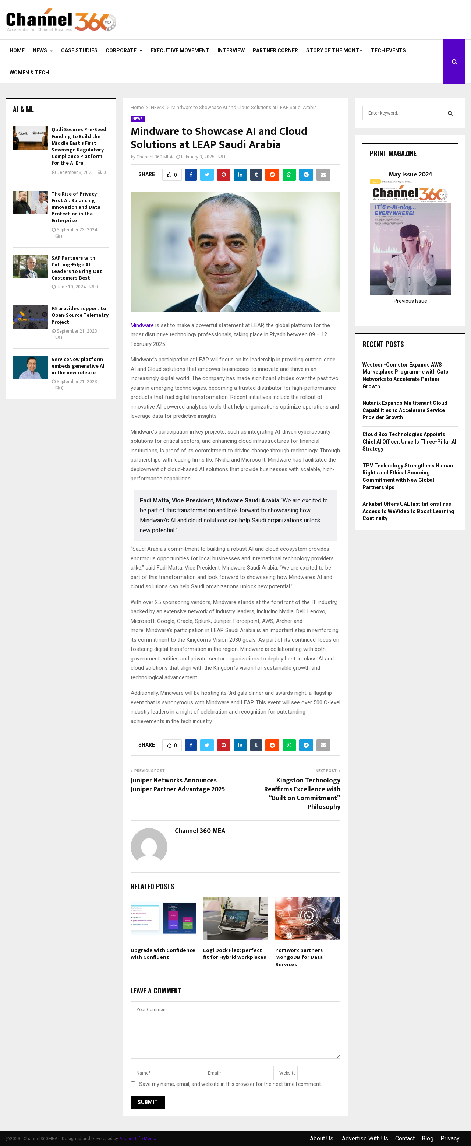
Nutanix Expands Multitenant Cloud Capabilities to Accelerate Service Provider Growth (404, 410)
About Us (322, 1138)
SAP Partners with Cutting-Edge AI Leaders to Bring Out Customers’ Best (77, 268)
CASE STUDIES (79, 50)
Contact (405, 1138)
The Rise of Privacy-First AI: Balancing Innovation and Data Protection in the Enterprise (76, 207)
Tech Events (388, 50)
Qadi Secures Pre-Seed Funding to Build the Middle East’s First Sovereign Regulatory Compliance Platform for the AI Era (79, 146)
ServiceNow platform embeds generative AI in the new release (78, 366)
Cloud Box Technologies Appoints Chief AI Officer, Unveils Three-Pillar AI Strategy (409, 441)
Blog (427, 1138)
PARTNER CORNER (275, 50)
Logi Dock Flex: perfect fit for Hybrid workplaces (234, 954)
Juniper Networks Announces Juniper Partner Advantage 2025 (178, 785)
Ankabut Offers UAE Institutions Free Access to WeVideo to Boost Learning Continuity (408, 511)
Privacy (450, 1138)
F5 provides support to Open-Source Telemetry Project (80, 315)
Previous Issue (410, 301)
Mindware (142, 325)
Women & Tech (29, 73)
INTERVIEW (231, 50)
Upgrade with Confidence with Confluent (163, 954)
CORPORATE (121, 50)
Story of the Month (334, 50)
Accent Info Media (137, 1138)
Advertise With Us (365, 1138)
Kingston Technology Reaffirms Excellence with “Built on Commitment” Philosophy (302, 794)
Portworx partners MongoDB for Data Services (299, 957)
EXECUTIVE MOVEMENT (179, 50)
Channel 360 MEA (155, 157)
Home (17, 50)
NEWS (40, 50)
